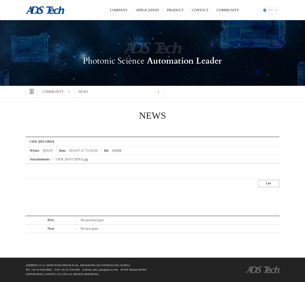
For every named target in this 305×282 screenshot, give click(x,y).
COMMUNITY (227, 10)
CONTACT (200, 10)
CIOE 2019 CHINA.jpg (72, 159)
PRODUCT (175, 10)
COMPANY (119, 10)
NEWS (83, 91)
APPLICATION (147, 10)
